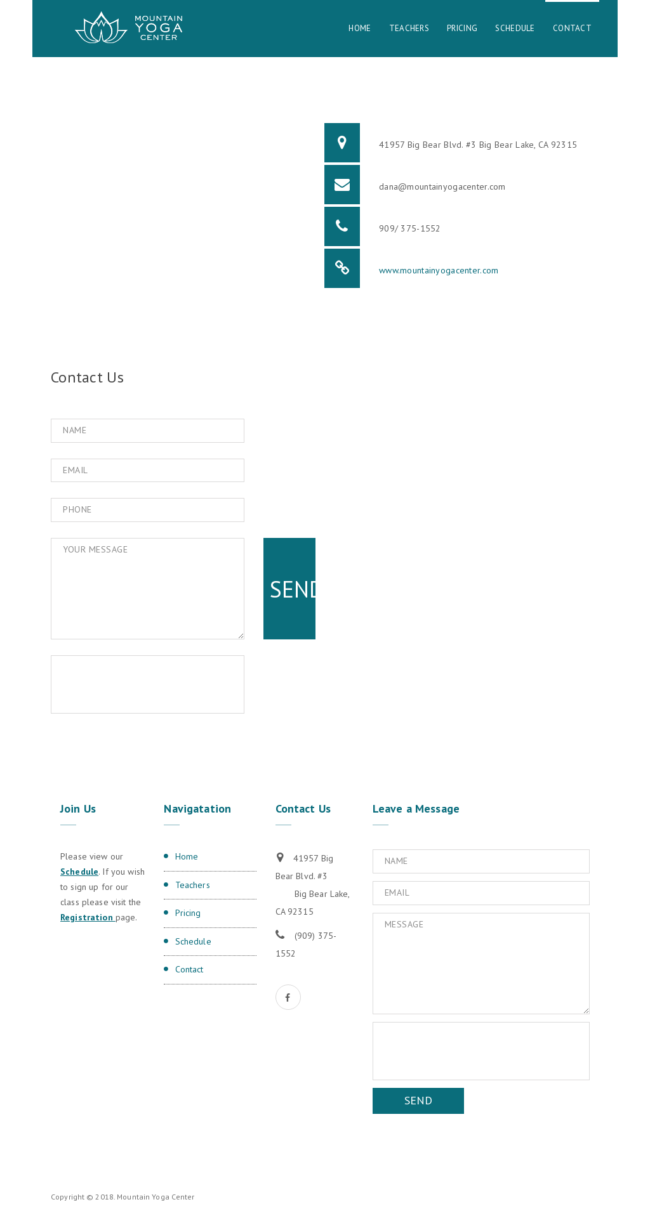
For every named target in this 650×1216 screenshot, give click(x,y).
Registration (88, 917)
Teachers (409, 28)
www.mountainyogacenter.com (438, 270)
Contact (572, 28)
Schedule (514, 28)
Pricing (462, 28)
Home (359, 28)
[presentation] (159, 684)
